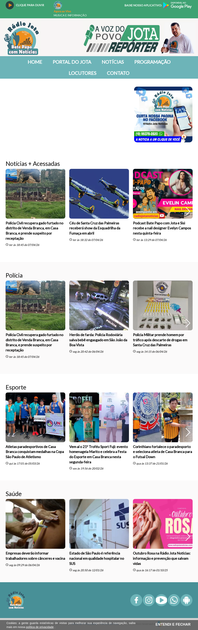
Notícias (113, 62)
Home (35, 62)
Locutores (82, 73)
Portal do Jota (72, 62)
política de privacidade (40, 627)
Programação (152, 62)
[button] (187, 114)
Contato (118, 73)
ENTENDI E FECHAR (172, 624)
